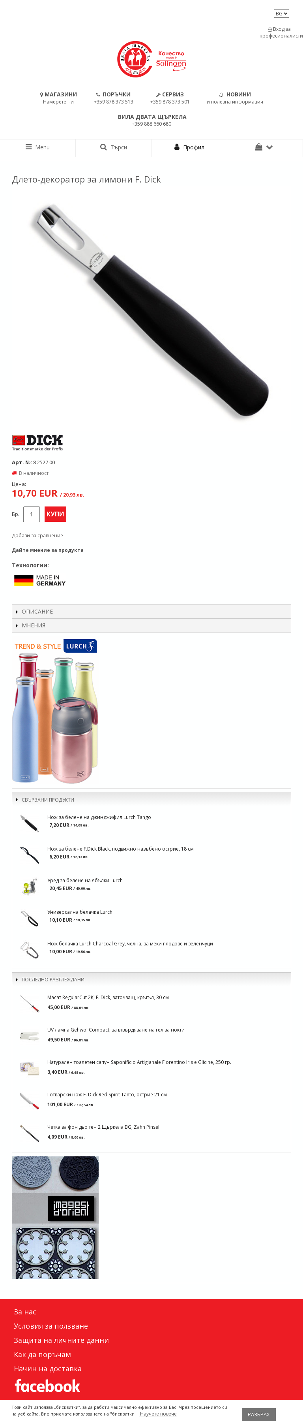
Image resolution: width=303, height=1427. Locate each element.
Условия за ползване (51, 1326)
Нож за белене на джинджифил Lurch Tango (99, 817)
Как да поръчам (42, 1354)
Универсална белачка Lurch (79, 912)
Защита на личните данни (61, 1340)
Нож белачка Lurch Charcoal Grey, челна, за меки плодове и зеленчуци (130, 943)
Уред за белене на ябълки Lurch (85, 880)
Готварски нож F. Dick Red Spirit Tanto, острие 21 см (107, 1094)
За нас (25, 1311)
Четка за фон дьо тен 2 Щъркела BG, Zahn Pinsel (103, 1127)
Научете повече (158, 1413)
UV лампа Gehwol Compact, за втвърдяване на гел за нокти (116, 1029)
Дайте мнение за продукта (48, 550)
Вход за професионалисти (279, 32)
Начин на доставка (48, 1368)
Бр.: (16, 514)
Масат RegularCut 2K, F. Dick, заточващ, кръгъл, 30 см (108, 997)
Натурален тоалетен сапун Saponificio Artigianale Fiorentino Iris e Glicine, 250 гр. (139, 1062)
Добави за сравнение (37, 535)
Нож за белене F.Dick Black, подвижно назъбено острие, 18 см (120, 848)
